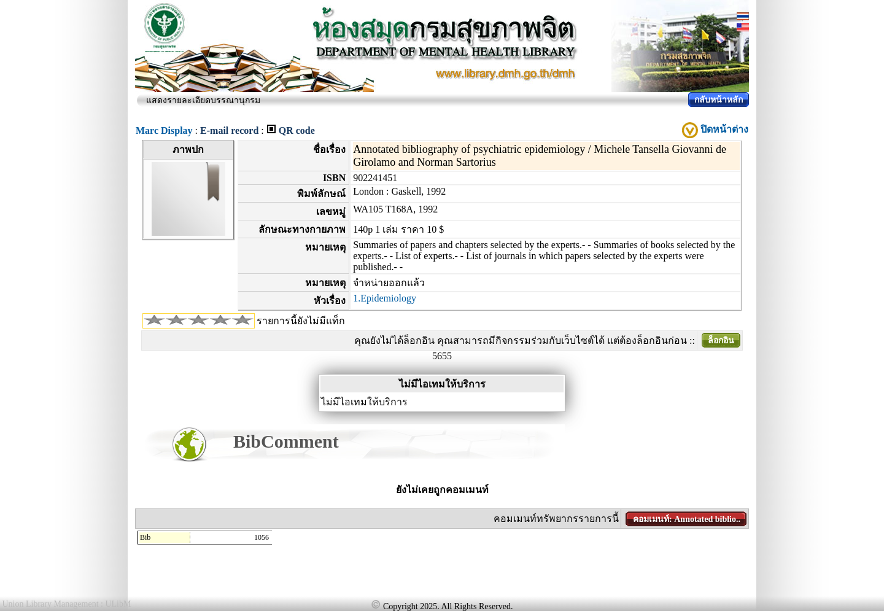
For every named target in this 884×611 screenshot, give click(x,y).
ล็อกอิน (721, 340)
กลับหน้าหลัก (718, 99)
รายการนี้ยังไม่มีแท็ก (301, 321)
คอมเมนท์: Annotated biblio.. (686, 519)
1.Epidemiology (384, 298)
